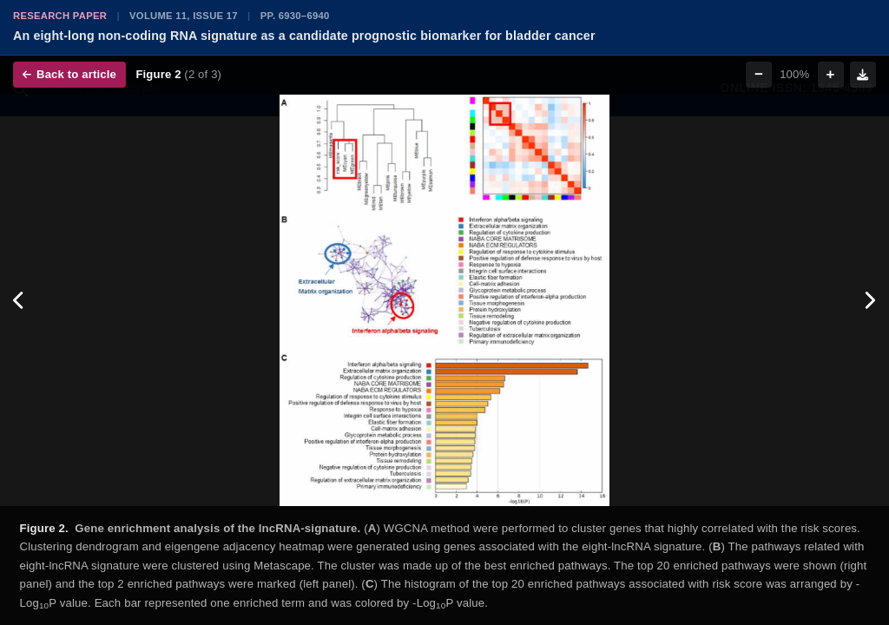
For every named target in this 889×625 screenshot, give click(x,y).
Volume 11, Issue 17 (183, 15)
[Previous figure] (19, 300)
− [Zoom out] (758, 74)
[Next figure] (869, 300)
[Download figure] (863, 75)
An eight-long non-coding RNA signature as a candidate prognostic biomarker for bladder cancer (304, 36)
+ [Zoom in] (830, 74)
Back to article (69, 74)
